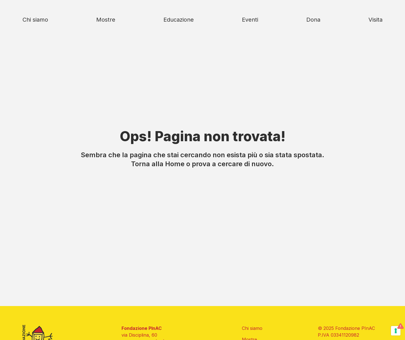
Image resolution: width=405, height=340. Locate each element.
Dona (313, 19)
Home (174, 164)
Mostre (105, 19)
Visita (375, 19)
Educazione (178, 19)
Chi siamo (35, 19)
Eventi (250, 19)
